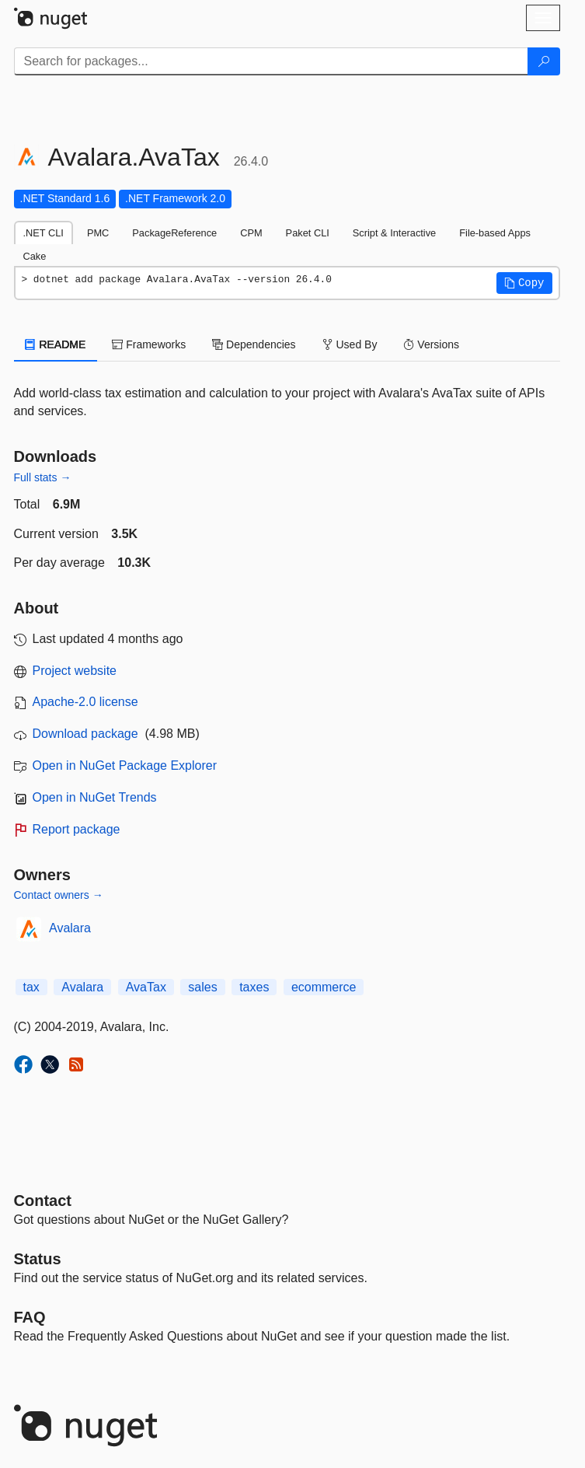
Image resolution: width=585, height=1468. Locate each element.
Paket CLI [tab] (307, 233)
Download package (85, 733)
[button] (524, 283)
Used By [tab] (350, 344)
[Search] (544, 61)
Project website (75, 670)
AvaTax (146, 987)
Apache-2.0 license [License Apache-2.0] (85, 701)
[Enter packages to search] (271, 61)
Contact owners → (58, 895)
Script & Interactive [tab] (394, 233)
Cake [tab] (35, 256)
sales (202, 987)
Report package (76, 829)
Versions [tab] (431, 344)
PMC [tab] (98, 233)
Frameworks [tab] (149, 344)
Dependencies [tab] (253, 344)
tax (31, 987)
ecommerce (324, 987)
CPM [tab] (251, 233)
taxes (254, 987)
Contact (42, 1200)
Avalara (70, 928)
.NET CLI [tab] (43, 233)
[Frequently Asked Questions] (30, 1317)
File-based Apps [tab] (495, 233)
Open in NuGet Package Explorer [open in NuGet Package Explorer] (125, 765)
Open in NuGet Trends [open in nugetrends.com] (95, 797)
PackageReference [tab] (174, 233)
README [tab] (56, 344)
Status (37, 1258)
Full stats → (42, 477)
